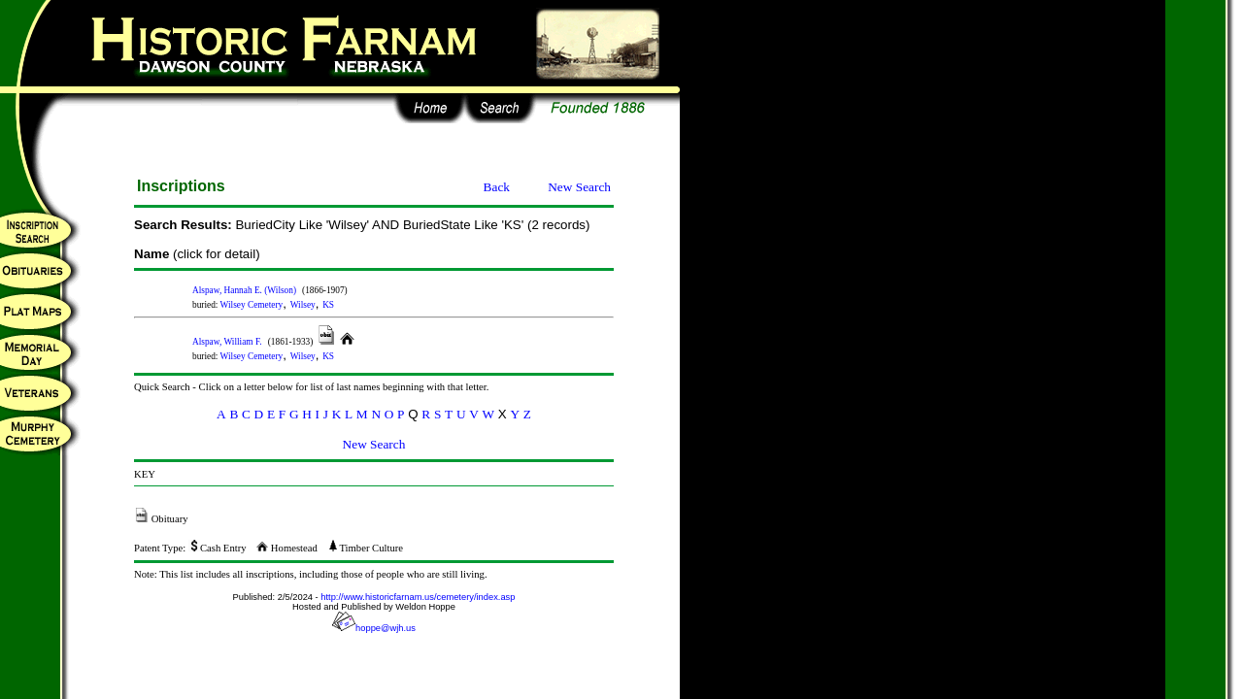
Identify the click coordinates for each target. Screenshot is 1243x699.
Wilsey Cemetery (252, 305)
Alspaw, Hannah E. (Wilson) (244, 290)
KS (328, 305)
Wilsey (303, 305)
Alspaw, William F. (227, 342)
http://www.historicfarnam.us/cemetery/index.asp (417, 597)
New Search (579, 187)
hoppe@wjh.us (374, 628)
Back (497, 187)
